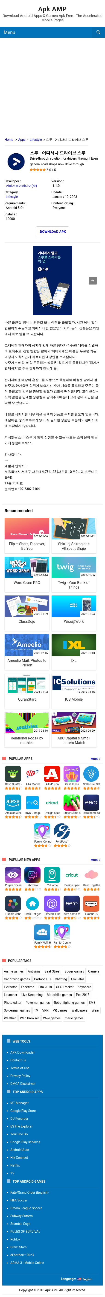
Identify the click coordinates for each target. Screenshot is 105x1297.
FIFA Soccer (18, 1200)
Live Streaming (32, 995)
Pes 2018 (82, 995)
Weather (10, 1018)
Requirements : (15, 203)
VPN (45, 1010)
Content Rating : (63, 203)
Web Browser (29, 1018)
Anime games (14, 971)
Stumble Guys (20, 1224)
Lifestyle (36, 139)
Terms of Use (19, 1068)
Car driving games (17, 979)
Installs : (11, 214)
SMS (92, 1002)
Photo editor (12, 1002)
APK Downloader (22, 1052)
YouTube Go (19, 1134)
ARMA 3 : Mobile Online (27, 1263)
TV (36, 1010)
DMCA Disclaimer (22, 1084)
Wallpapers (80, 1010)
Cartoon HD (42, 979)
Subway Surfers (21, 1216)
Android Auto (19, 1150)
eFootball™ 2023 (22, 1255)
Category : (12, 192)
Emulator (77, 979)
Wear (95, 1010)
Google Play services (25, 1142)
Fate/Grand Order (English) (29, 1192)
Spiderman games (17, 1010)
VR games (60, 1010)
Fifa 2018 (45, 987)
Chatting (61, 979)
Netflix (15, 1165)
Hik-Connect (19, 1157)
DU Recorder (19, 1118)
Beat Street (53, 971)
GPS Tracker (64, 987)
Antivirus (34, 971)
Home (9, 139)
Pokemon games (38, 1002)
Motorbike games (59, 995)
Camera (93, 971)
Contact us (18, 1060)
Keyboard (84, 987)
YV (12, 1173)
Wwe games (52, 1018)
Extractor (10, 987)
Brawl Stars (18, 1247)
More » (95, 759)
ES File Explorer (21, 1126)
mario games (74, 1018)
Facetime (27, 987)
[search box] (98, 32)
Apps (22, 139)
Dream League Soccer (26, 1208)
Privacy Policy (20, 1076)
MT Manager (19, 1103)
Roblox (15, 1239)
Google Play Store (23, 1111)
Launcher (10, 995)
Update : (57, 192)
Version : (57, 181)
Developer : (13, 181)
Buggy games (74, 971)
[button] (93, 281)
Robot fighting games (69, 1002)
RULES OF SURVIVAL (25, 1231)
